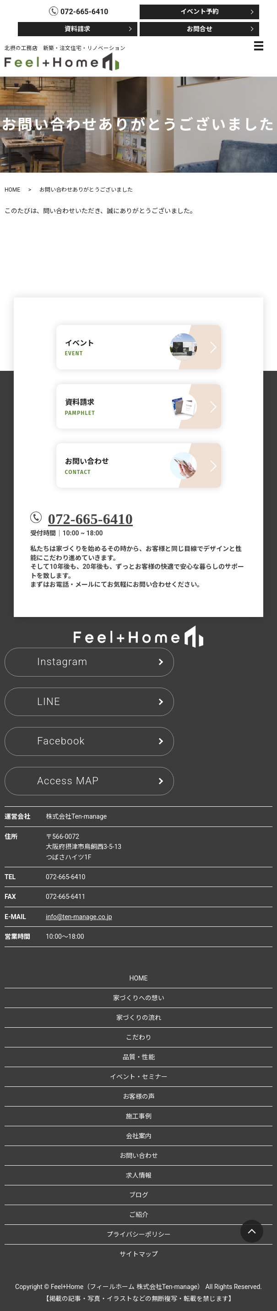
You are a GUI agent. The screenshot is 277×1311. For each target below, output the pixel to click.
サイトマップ (138, 1254)
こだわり (139, 1037)
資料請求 (77, 29)
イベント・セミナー (139, 1076)
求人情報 (139, 1175)
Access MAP (68, 781)
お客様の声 (139, 1096)
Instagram (62, 661)
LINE (48, 701)
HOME (12, 190)
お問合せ (199, 29)
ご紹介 (138, 1214)
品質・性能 (139, 1057)
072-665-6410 (90, 519)
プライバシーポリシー (139, 1234)
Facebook (61, 741)
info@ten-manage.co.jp (79, 916)
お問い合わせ (138, 1155)
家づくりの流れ (138, 1017)
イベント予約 (199, 11)
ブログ (138, 1195)
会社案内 (139, 1136)
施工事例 (139, 1116)
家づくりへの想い (138, 998)
